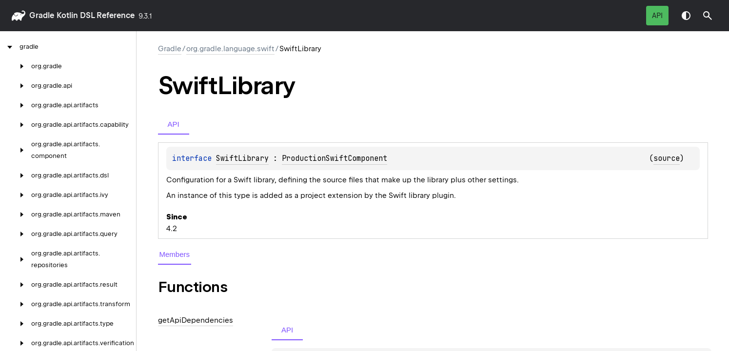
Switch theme (686, 15)
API (657, 16)
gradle (41, 15)
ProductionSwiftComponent (334, 158)
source (666, 158)
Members (174, 254)
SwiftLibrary (242, 158)
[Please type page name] (707, 15)
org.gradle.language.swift (230, 48)
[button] (707, 15)
